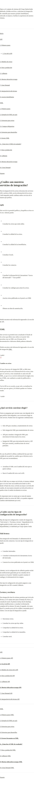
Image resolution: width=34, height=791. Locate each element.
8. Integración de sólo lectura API (9, 699)
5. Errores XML (4, 138)
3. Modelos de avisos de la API (9, 670)
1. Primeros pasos (5, 45)
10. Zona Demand (5, 167)
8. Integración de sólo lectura (8, 91)
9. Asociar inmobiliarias (7, 97)
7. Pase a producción (6, 150)
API (1, 39)
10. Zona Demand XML (7, 767)
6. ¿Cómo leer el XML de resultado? (10, 144)
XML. (10, 349)
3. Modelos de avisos (6, 61)
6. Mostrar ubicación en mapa (8, 79)
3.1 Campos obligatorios (7, 126)
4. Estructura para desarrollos (8, 132)
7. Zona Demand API (6, 693)
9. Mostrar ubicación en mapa (8, 161)
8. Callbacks (3, 156)
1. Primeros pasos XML (7, 715)
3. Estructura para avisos (7, 120)
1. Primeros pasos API (6, 658)
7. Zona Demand (5, 85)
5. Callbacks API (5, 681)
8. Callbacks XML (5, 756)
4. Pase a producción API (7, 676)
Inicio (1, 33)
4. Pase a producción (6, 67)
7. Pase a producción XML (8, 750)
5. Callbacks (3, 73)
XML (1, 103)
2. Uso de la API (7, 53)
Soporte (2, 173)
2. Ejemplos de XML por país (8, 114)
